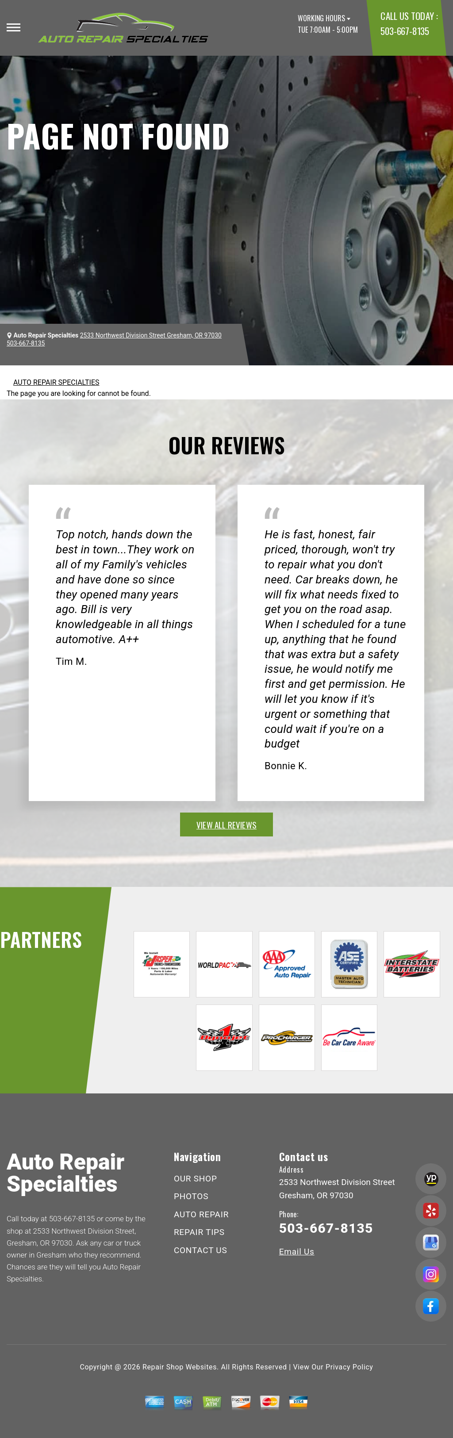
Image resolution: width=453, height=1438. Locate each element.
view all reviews (226, 824)
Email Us (297, 1251)
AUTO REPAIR (201, 1214)
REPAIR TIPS (199, 1232)
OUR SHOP (195, 1178)
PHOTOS (191, 1196)
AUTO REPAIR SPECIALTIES (56, 382)
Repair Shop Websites (179, 1367)
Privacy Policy (349, 1367)
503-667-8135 (404, 31)
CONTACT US (200, 1250)
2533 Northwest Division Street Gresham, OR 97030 (151, 335)
